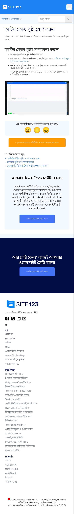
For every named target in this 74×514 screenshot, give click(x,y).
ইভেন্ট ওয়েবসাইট (12, 399)
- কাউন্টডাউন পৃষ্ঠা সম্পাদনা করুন (22, 158)
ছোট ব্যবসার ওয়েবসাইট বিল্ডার (18, 416)
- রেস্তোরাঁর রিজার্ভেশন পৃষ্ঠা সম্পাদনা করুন (26, 165)
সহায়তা (5, 19)
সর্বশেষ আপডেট (12, 364)
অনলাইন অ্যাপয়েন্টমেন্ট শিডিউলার (20, 446)
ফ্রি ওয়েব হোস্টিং (12, 450)
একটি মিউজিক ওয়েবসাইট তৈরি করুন (21, 403)
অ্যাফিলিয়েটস (11, 473)
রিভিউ (8, 347)
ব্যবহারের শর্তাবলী (15, 505)
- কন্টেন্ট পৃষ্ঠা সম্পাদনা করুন (19, 162)
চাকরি (12, 469)
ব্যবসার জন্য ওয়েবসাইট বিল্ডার (18, 391)
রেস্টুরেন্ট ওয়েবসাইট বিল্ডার (16, 442)
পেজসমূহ (15, 19)
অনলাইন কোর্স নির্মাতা (14, 437)
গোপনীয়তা (28, 505)
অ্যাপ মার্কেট (14, 359)
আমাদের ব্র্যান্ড (11, 482)
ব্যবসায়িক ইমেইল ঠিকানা (15, 425)
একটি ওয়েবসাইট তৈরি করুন (37, 219)
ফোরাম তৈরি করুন (13, 433)
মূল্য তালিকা (10, 338)
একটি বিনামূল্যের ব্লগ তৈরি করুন (19, 429)
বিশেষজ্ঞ (8, 477)
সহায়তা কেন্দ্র (10, 465)
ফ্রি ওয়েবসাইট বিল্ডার (14, 374)
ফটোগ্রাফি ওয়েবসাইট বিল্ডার (17, 395)
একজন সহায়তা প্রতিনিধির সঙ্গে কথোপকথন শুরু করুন (37, 142)
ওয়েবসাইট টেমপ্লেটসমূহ (15, 355)
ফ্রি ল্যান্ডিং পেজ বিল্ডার (15, 386)
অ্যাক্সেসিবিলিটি (60, 505)
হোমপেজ (9, 334)
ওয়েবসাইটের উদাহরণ (14, 351)
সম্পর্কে (8, 460)
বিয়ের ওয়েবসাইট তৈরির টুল (17, 408)
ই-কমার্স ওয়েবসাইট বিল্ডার (16, 378)
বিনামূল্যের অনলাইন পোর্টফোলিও (19, 412)
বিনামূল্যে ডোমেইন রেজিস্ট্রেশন (18, 382)
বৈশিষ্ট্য (8, 342)
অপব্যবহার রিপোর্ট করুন (43, 505)
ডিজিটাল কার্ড (11, 420)
